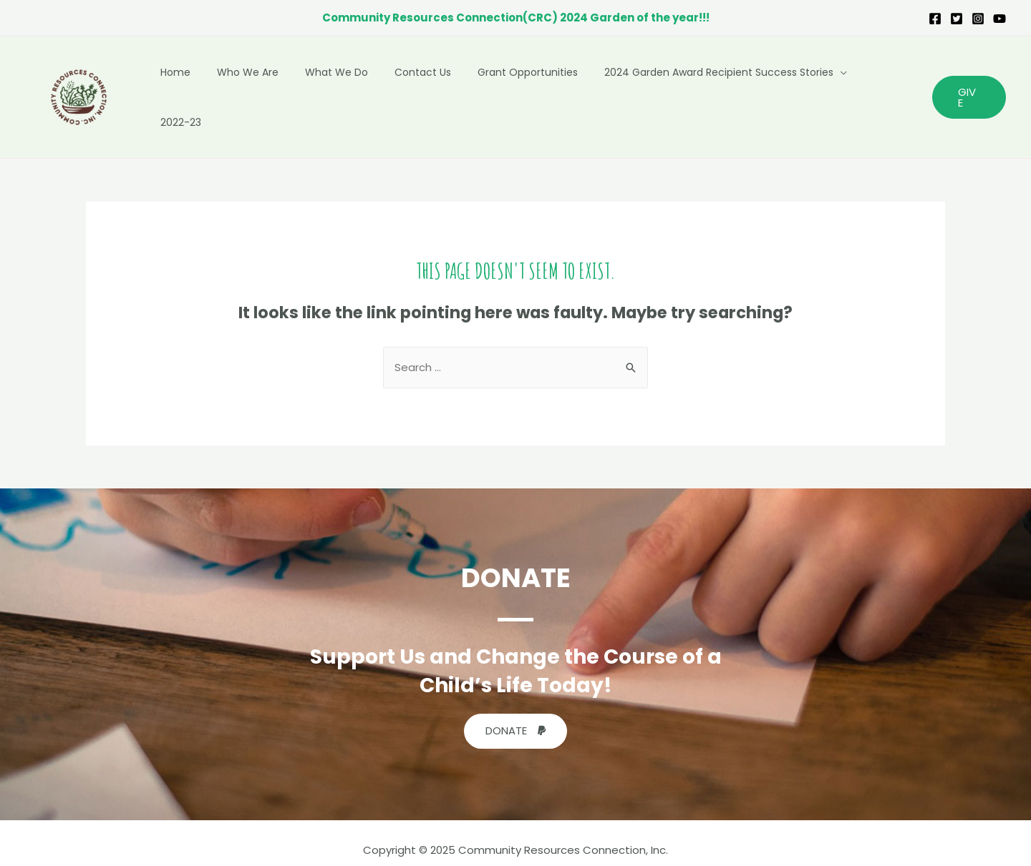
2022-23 (886, 90)
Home (207, 90)
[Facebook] (935, 18)
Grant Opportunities (533, 90)
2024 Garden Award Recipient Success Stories (718, 90)
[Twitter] (956, 18)
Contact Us (435, 90)
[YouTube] (999, 18)
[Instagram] (978, 18)
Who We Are (273, 90)
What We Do (355, 90)
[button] (515, 716)
